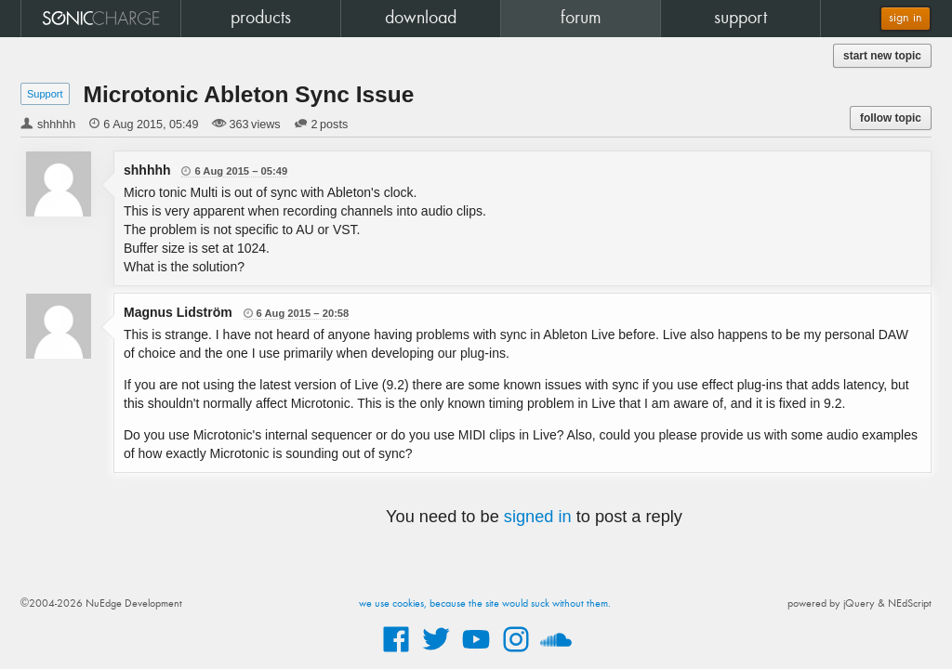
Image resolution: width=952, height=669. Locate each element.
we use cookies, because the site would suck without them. (485, 604)
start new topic (882, 55)
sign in (905, 18)
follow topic (890, 118)
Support (45, 93)
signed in (538, 516)
